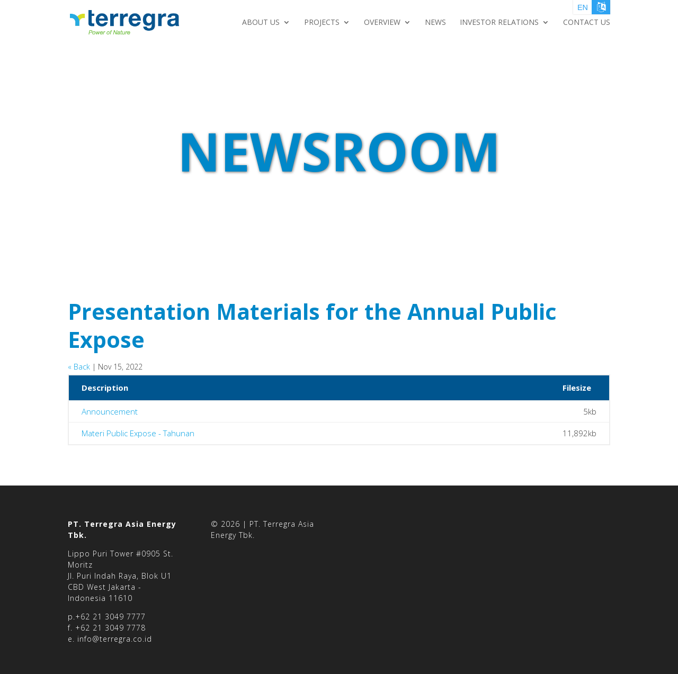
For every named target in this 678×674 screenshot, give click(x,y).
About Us (261, 23)
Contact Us (586, 23)
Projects (322, 23)
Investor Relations (499, 23)
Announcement (110, 412)
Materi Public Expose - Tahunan (138, 434)
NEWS (435, 23)
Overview (382, 23)
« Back (79, 367)
